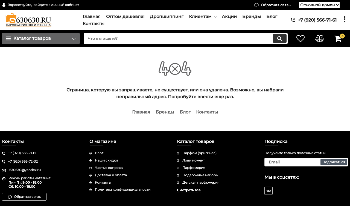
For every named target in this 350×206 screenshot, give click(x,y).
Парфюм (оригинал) (199, 153)
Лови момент (193, 160)
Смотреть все (189, 190)
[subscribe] (306, 162)
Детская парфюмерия (200, 182)
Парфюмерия (193, 168)
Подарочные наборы (200, 175)
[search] (185, 38)
